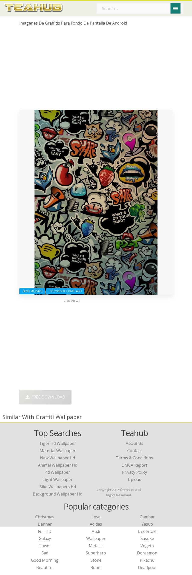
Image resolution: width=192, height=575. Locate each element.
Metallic (96, 545)
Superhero (96, 553)
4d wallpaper (57, 472)
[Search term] (139, 8)
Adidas (96, 524)
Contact (134, 450)
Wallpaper (96, 538)
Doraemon (147, 553)
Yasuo (147, 524)
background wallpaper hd (57, 494)
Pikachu (147, 560)
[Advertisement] (96, 70)
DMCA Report (134, 465)
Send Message (32, 291)
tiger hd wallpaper (57, 443)
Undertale (147, 531)
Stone (96, 560)
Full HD (45, 531)
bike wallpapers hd (57, 486)
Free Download (45, 397)
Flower (44, 545)
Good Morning (44, 560)
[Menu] (175, 8)
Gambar (147, 517)
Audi (96, 531)
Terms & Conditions (134, 458)
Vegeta (147, 545)
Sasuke (147, 538)
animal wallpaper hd (57, 465)
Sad (45, 553)
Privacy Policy (134, 472)
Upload (134, 479)
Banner (45, 524)
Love (96, 517)
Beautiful (45, 567)
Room (96, 567)
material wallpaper (58, 450)
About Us (134, 443)
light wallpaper (57, 479)
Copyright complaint (65, 291)
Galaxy (45, 538)
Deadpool (147, 567)
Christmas (44, 517)
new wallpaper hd (57, 458)
